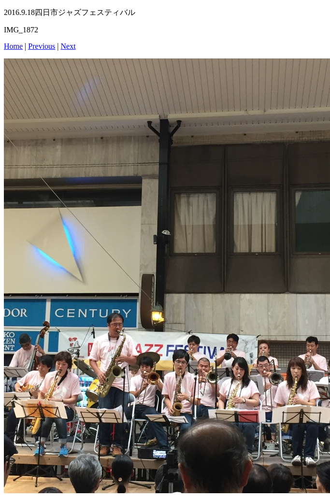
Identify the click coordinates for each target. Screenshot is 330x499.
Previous (41, 46)
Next (68, 46)
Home (13, 46)
